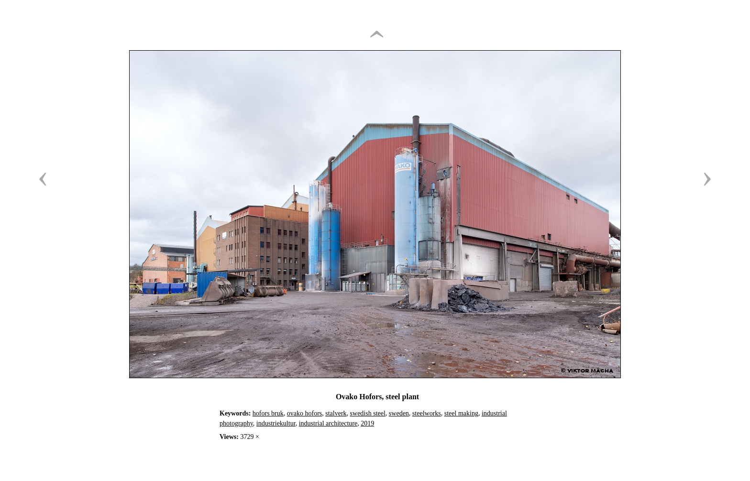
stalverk (335, 413)
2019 (367, 423)
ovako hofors (304, 413)
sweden (399, 413)
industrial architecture (328, 423)
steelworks (426, 413)
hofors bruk (268, 413)
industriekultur (276, 423)
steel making (461, 413)
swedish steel (368, 413)
